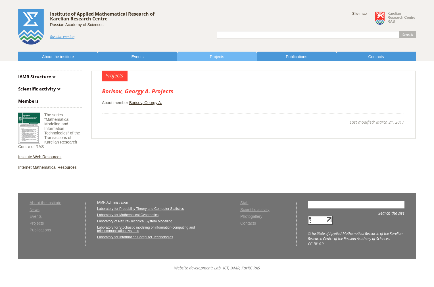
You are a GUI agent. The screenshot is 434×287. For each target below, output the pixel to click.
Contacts (376, 56)
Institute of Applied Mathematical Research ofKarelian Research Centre (102, 16)
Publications (296, 56)
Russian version (62, 36)
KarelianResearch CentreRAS (401, 18)
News (34, 210)
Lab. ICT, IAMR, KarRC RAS (237, 268)
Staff (244, 203)
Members (28, 101)
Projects (217, 56)
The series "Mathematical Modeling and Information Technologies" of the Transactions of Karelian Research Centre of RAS (49, 131)
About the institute (58, 56)
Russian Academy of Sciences (76, 24)
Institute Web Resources (39, 157)
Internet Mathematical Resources (47, 167)
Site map (359, 13)
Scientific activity (37, 89)
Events (138, 56)
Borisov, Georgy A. (145, 102)
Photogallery (251, 216)
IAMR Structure (34, 76)
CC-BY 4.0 (316, 243)
